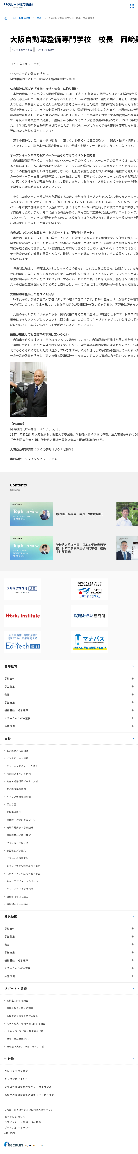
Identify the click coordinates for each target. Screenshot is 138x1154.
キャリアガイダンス (16, 1079)
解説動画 (10, 916)
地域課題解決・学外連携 (20, 827)
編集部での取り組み (17, 896)
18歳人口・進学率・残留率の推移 (25, 1031)
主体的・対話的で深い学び (21, 819)
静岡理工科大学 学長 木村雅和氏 (79, 514)
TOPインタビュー (45, 49)
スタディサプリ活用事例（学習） (25, 873)
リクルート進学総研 (20, 18)
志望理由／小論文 (16, 850)
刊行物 (9, 1058)
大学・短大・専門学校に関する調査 (26, 1023)
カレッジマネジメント (17, 1071)
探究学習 (11, 804)
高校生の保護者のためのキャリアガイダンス (30, 1095)
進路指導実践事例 (16, 788)
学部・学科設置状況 (17, 1038)
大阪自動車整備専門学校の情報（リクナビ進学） (42, 449)
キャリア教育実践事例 (19, 796)
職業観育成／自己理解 (19, 835)
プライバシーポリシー (17, 1127)
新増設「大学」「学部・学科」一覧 (25, 1046)
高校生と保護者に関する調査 (22, 1015)
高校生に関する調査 (17, 1000)
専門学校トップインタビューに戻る (33, 459)
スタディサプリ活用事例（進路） (25, 865)
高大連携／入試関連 (17, 750)
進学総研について (14, 1117)
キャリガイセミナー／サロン (22, 765)
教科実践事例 (14, 812)
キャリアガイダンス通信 (20, 888)
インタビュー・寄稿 (22, 49)
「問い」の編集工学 (17, 858)
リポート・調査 (15, 988)
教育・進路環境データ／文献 (22, 781)
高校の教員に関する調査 (20, 1008)
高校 (39, 18)
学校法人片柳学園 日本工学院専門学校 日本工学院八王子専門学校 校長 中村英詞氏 (82, 548)
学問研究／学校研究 (17, 842)
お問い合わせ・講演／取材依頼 (22, 1122)
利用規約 (9, 1133)
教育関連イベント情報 (19, 773)
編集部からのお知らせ (19, 904)
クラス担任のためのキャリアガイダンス (27, 1087)
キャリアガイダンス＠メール (22, 881)
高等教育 (10, 666)
